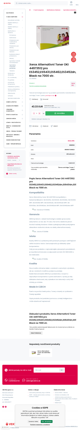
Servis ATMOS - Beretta (61, 392)
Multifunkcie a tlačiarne (53, 10)
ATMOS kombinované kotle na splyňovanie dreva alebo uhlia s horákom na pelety (66, 398)
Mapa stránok (15, 427)
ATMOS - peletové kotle (13, 122)
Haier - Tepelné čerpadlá (13, 144)
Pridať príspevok (36, 333)
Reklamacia (58, 402)
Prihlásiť (61, 370)
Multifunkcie (12, 37)
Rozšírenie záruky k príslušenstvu (14, 55)
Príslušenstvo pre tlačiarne (14, 51)
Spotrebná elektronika (14, 98)
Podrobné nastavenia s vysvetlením (40, 424)
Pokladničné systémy (13, 86)
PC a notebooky (12, 77)
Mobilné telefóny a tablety (13, 23)
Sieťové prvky (11, 93)
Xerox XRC (73, 84)
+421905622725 (14, 381)
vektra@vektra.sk (33, 381)
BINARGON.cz (74, 426)
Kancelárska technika (14, 20)
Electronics (10, 13)
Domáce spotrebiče (12, 106)
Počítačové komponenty (11, 83)
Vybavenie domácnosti (10, 110)
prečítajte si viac (49, 95)
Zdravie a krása (11, 118)
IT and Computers (39, 10)
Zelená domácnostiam (13, 140)
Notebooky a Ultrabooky (11, 74)
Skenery (11, 58)
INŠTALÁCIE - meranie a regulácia (12, 135)
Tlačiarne (12, 71)
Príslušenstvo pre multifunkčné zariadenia (14, 41)
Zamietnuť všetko (33, 421)
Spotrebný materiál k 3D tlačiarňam (14, 61)
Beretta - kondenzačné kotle (13, 126)
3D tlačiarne (12, 35)
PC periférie (11, 80)
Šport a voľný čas (12, 114)
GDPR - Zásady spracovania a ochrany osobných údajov (39, 395)
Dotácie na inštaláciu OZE (62, 395)
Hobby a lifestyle (11, 102)
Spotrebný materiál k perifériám (12, 66)
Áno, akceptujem (47, 421)
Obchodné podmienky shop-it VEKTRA (39, 392)
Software (10, 96)
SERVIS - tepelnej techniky (14, 131)
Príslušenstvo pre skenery (14, 46)
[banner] (7, 3)
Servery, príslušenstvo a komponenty (14, 90)
